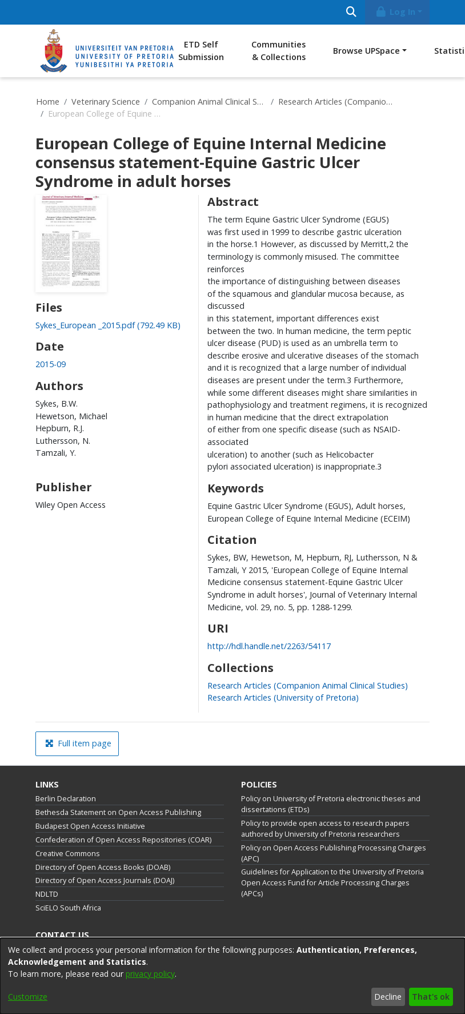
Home (47, 101)
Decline (388, 996)
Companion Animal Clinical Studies (209, 101)
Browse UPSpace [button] (366, 50)
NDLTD (46, 894)
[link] (108, 325)
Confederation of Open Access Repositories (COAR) (123, 840)
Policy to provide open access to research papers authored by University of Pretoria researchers (325, 828)
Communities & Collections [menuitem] (278, 50)
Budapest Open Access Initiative (90, 826)
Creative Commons (67, 853)
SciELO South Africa (68, 908)
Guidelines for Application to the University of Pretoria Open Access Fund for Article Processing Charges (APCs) (332, 882)
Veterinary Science (105, 101)
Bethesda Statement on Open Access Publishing (118, 812)
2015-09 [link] (50, 364)
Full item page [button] (78, 743)
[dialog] (232, 976)
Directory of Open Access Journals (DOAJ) (104, 880)
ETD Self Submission (201, 50)
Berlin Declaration (65, 799)
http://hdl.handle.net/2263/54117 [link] (269, 646)
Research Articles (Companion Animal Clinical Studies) (335, 101)
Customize (27, 996)
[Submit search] (351, 12)
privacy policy (150, 973)
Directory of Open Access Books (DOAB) (102, 867)
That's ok (431, 996)
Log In (395, 11)
